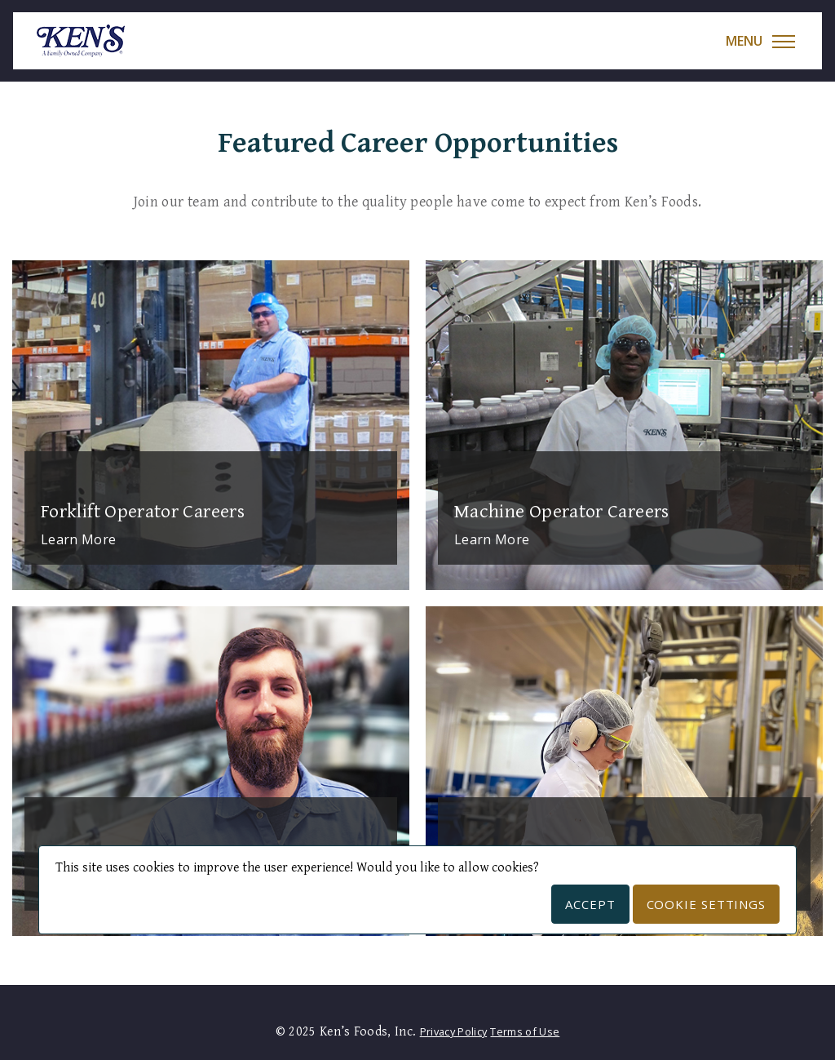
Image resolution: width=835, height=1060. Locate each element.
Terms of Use (524, 1031)
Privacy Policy (453, 1031)
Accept (590, 904)
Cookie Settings (707, 904)
